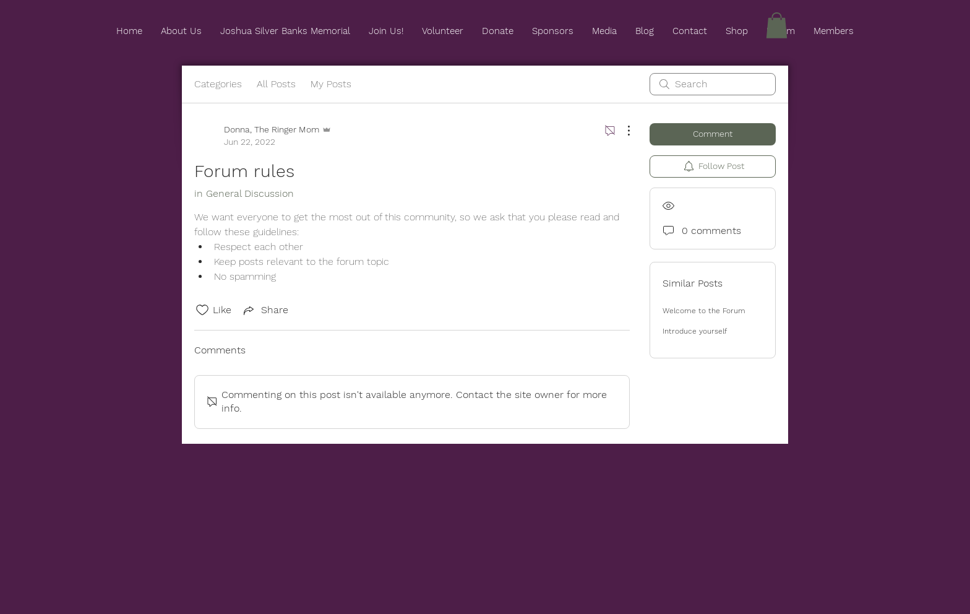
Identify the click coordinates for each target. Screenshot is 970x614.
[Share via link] (264, 310)
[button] (777, 25)
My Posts (331, 84)
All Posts (276, 84)
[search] (713, 84)
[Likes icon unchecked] (202, 310)
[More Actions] (622, 130)
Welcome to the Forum (704, 310)
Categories (218, 84)
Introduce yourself (695, 331)
